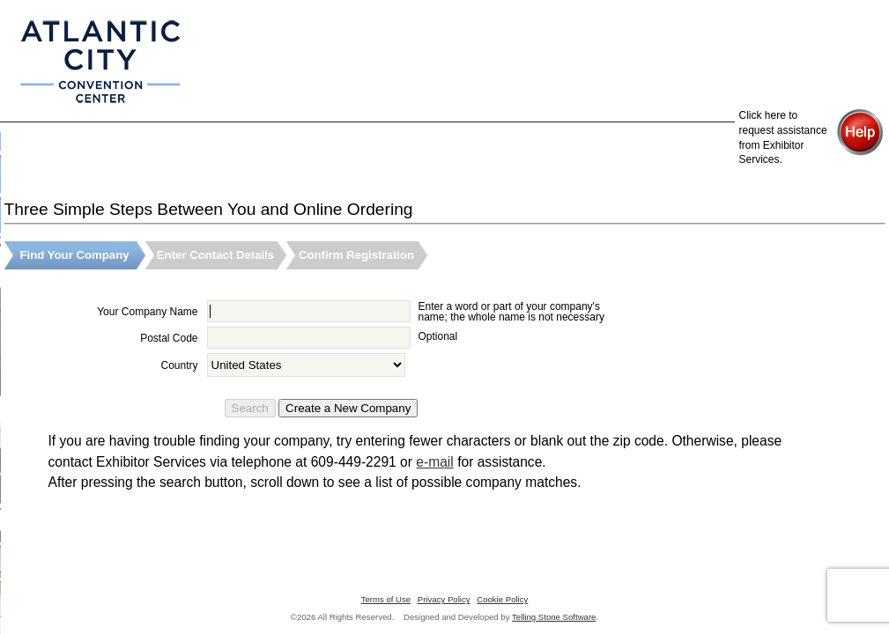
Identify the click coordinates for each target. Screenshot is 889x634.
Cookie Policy (502, 599)
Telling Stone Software (554, 617)
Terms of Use (386, 599)
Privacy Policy (444, 599)
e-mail (434, 461)
